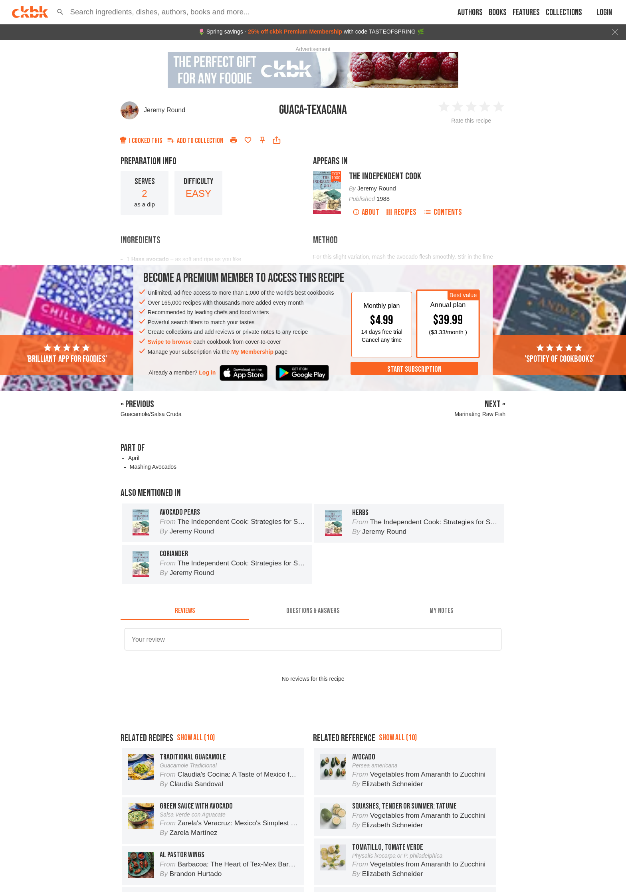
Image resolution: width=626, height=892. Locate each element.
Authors (470, 12)
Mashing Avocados (153, 467)
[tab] (185, 610)
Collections (564, 12)
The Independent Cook (385, 176)
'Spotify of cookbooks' (559, 354)
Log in (207, 372)
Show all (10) (196, 738)
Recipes (401, 212)
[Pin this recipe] (262, 140)
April (133, 458)
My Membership (252, 352)
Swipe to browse (170, 342)
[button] (60, 12)
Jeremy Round (164, 110)
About (366, 212)
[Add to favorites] (248, 140)
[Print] (233, 140)
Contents (443, 212)
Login (604, 12)
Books (498, 12)
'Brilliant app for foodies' (66, 354)
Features (526, 12)
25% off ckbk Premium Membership (295, 31)
